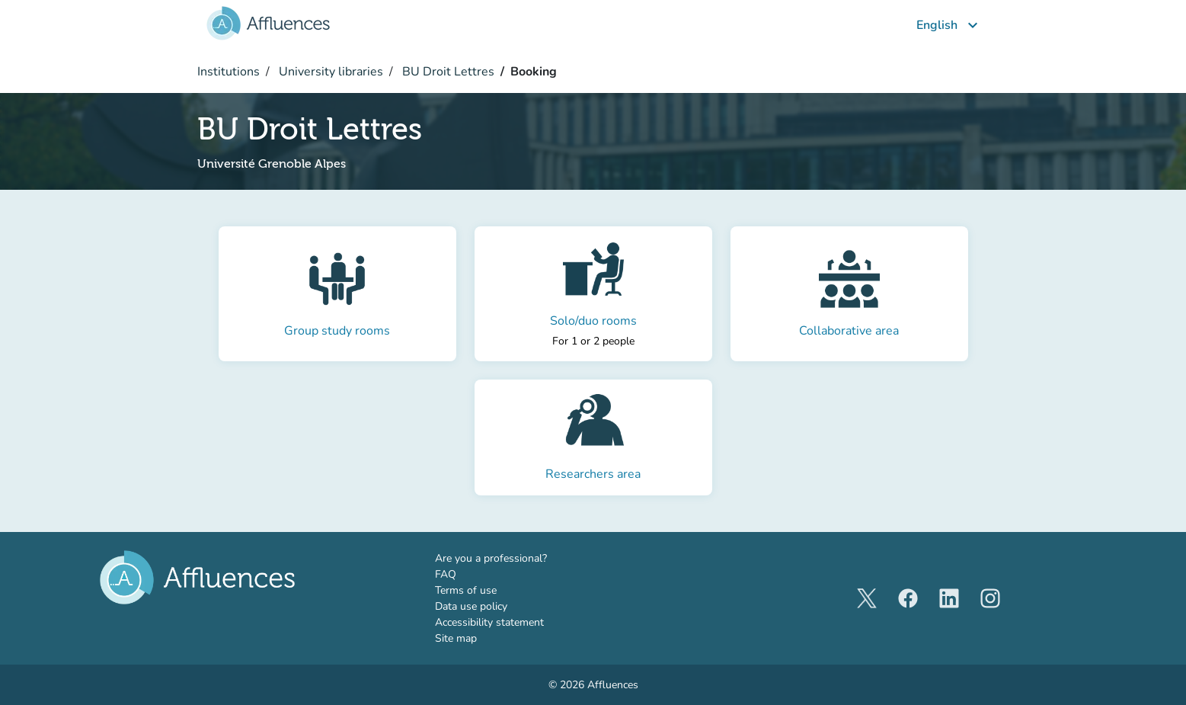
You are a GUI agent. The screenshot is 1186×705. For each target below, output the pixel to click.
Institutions (228, 71)
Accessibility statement (489, 622)
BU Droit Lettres (446, 71)
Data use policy (471, 606)
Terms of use (466, 590)
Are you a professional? (513, 558)
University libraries (329, 71)
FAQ (445, 574)
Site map (456, 638)
